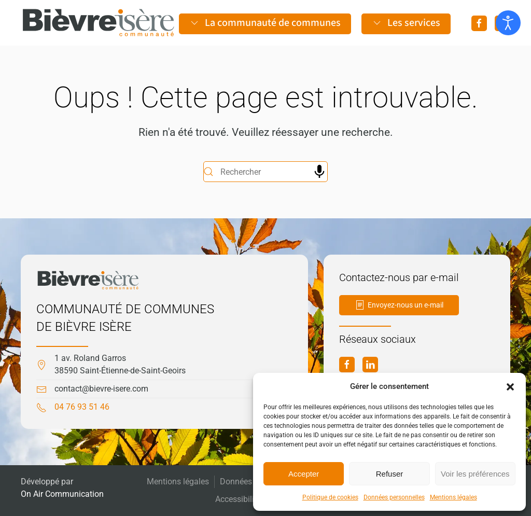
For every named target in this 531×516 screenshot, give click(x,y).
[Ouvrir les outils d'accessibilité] (508, 22)
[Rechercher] (265, 171)
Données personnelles (394, 497)
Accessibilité (238, 499)
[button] (510, 386)
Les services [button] (406, 23)
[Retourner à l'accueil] (98, 23)
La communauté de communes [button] (265, 23)
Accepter (303, 473)
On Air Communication (62, 494)
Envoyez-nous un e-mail (399, 305)
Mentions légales (453, 497)
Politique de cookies (330, 497)
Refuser (389, 473)
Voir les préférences (475, 473)
